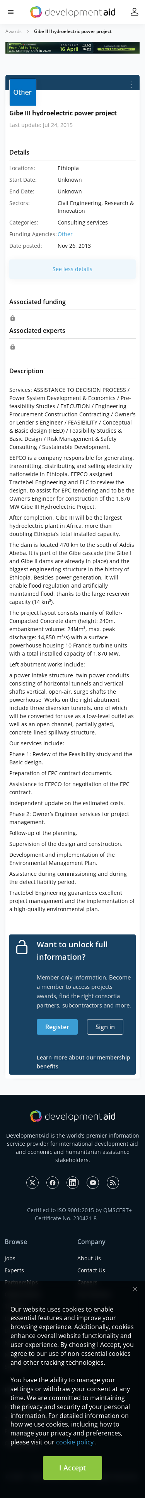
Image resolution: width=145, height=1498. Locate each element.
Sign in (105, 1027)
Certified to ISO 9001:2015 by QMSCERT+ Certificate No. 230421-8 (79, 1214)
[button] (10, 12)
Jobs (10, 1258)
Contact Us (91, 1270)
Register (57, 1027)
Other (65, 234)
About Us (89, 1258)
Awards (13, 31)
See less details (72, 269)
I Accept (72, 1467)
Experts (14, 1270)
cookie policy (75, 1442)
